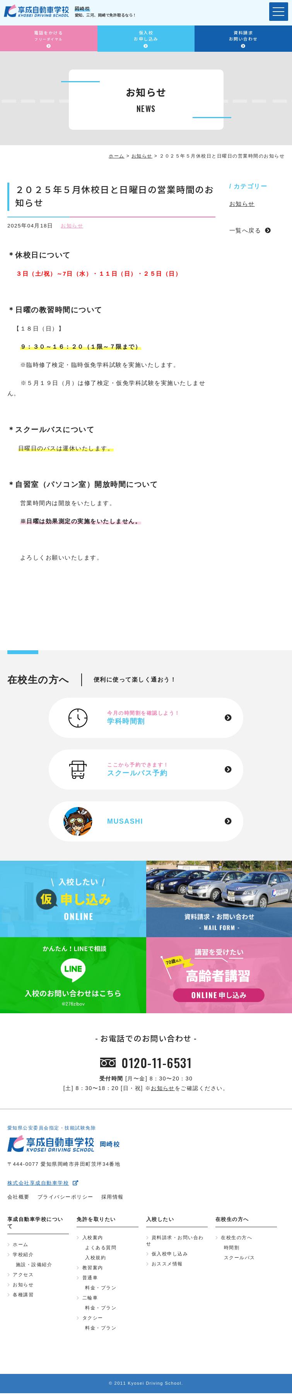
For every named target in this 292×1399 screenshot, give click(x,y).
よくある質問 (100, 1250)
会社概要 (18, 1199)
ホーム (21, 1247)
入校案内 (92, 1240)
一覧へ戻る (245, 230)
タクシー (92, 1323)
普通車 (90, 1281)
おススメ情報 (167, 1267)
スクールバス (239, 1260)
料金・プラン (100, 1292)
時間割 (232, 1250)
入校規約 (95, 1260)
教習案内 (92, 1271)
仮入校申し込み (170, 1257)
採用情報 (112, 1199)
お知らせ (73, 226)
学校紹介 (23, 1257)
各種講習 (23, 1299)
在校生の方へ (236, 1240)
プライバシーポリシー (66, 1199)
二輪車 (90, 1302)
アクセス (23, 1278)
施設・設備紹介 (34, 1267)
